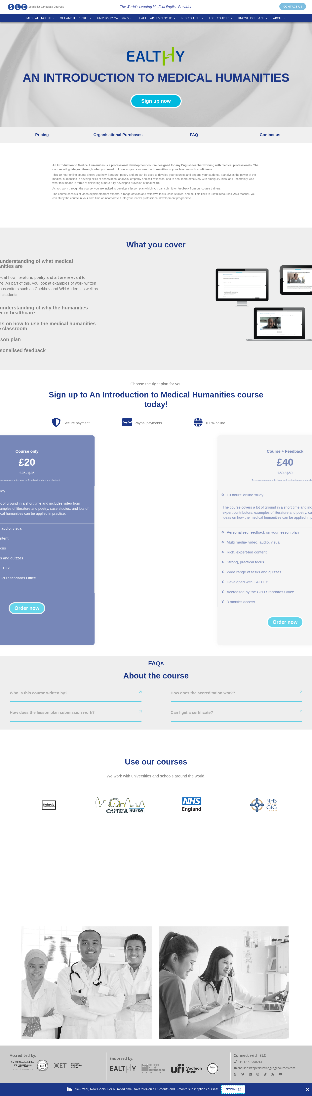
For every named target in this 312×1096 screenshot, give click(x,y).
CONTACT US (292, 6)
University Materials (114, 18)
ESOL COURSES (220, 18)
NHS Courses (192, 18)
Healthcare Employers (156, 18)
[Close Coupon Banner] (307, 1089)
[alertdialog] (156, 1089)
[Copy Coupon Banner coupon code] (233, 1089)
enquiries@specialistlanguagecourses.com (264, 1068)
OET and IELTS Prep (75, 18)
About (279, 18)
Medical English (40, 18)
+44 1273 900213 (248, 1062)
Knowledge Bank (252, 18)
